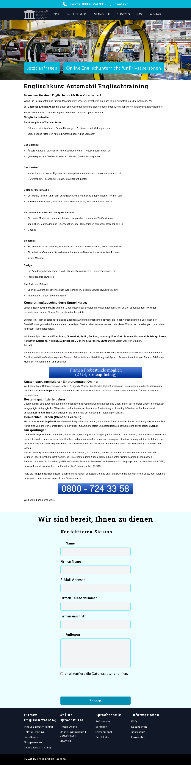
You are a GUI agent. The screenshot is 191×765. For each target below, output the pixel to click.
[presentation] (88, 686)
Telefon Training (34, 731)
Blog (139, 14)
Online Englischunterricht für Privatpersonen (113, 68)
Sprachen (101, 726)
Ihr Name (67, 543)
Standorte (102, 14)
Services (123, 14)
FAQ (134, 721)
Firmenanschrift (73, 616)
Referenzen (103, 721)
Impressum (138, 731)
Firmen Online (68, 726)
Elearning (65, 740)
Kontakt (121, 4)
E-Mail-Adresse (72, 580)
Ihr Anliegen (70, 634)
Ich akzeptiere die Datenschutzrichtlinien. (95, 673)
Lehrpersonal (104, 731)
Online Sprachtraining (37, 747)
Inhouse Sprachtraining (38, 726)
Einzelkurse (31, 737)
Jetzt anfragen (42, 68)
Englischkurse (77, 14)
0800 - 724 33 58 (94, 4)
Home (56, 14)
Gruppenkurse (33, 742)
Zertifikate (102, 737)
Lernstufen (138, 737)
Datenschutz (139, 726)
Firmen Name (70, 561)
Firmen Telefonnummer (78, 598)
